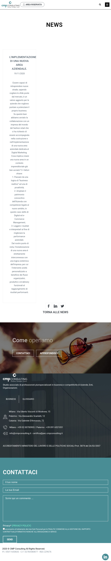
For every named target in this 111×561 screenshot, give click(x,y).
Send (10, 539)
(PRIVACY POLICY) (21, 525)
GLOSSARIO (28, 399)
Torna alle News (55, 312)
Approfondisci (49, 353)
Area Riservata (32, 4)
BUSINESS (11, 399)
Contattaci (23, 353)
